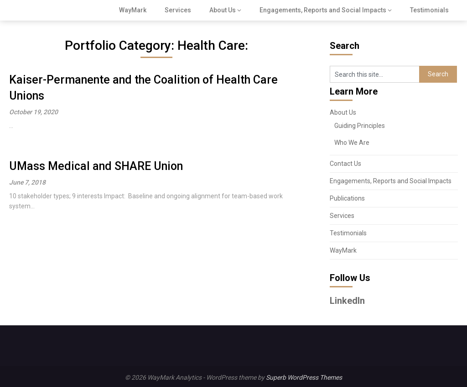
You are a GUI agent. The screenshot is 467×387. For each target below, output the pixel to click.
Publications (347, 198)
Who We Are (351, 142)
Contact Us (345, 163)
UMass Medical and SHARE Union (96, 166)
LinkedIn (347, 300)
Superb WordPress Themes (304, 377)
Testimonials (429, 10)
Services (178, 10)
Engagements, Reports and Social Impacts (322, 10)
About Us (222, 10)
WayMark (132, 10)
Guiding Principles (359, 125)
